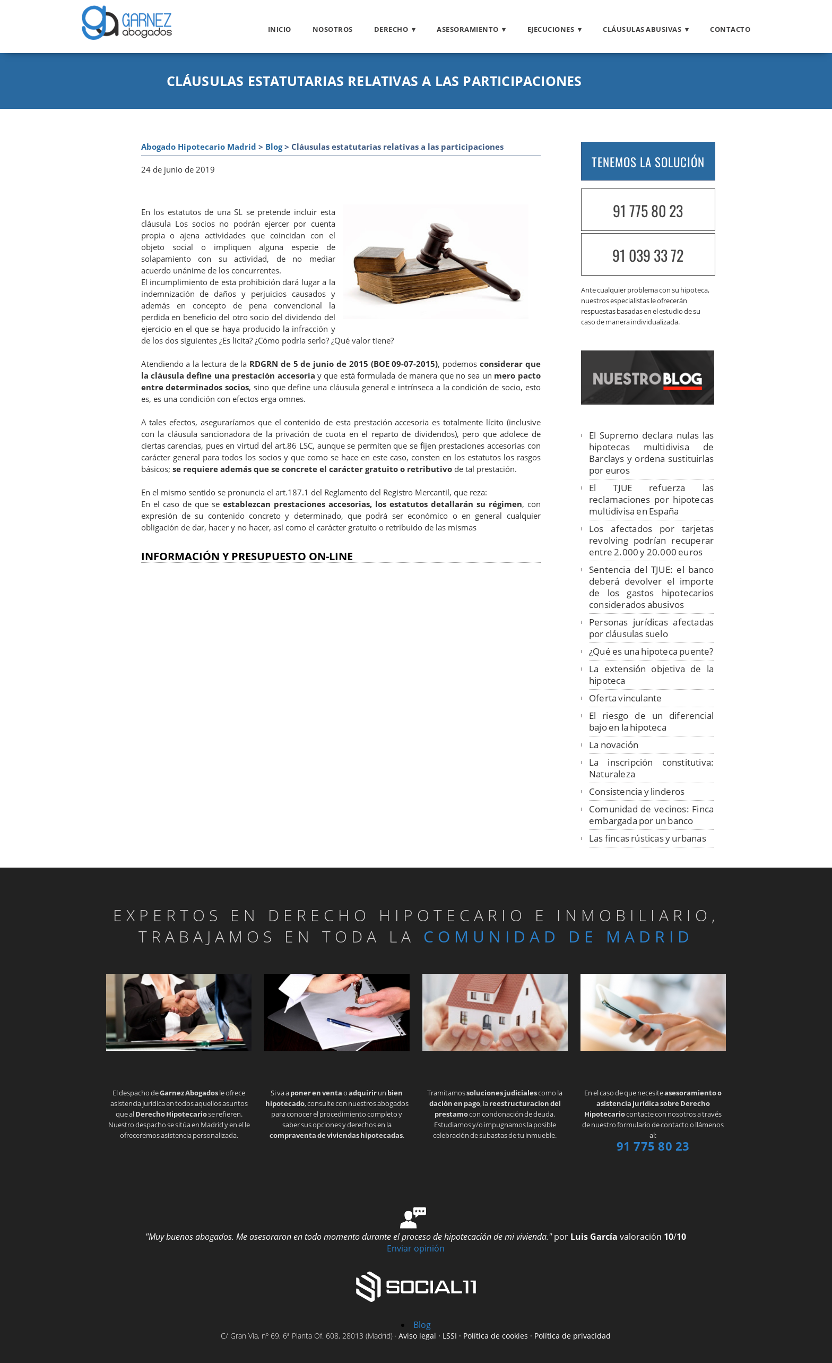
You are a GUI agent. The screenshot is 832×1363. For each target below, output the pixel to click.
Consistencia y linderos (637, 791)
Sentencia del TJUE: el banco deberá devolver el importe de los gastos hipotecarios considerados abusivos (651, 587)
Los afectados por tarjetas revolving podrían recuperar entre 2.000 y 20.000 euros (651, 540)
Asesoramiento (468, 29)
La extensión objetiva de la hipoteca (651, 675)
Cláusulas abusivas (642, 29)
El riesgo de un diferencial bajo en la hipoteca (651, 721)
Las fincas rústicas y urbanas (647, 838)
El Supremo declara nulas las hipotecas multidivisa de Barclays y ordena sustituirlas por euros (651, 452)
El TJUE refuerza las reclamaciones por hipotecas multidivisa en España (651, 499)
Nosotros (333, 29)
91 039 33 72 (647, 255)
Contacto (730, 29)
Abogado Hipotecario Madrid (198, 147)
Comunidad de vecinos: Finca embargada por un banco (651, 815)
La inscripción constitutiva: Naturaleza (651, 768)
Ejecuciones (551, 29)
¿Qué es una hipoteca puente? (651, 651)
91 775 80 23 (648, 210)
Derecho (391, 29)
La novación (613, 745)
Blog (273, 147)
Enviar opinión (416, 1248)
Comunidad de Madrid (558, 936)
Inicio (279, 29)
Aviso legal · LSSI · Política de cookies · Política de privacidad (504, 1336)
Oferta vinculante (625, 698)
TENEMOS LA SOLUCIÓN (648, 162)
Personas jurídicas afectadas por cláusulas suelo (651, 628)
